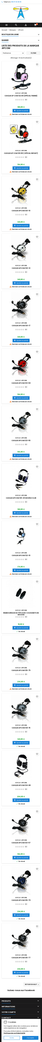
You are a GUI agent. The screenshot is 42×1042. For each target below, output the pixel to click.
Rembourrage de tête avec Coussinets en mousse (21, 614)
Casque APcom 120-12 (21, 268)
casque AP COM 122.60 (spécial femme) (21, 96)
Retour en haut (32, 984)
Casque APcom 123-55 (21, 440)
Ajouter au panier (21, 111)
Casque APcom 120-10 (21, 211)
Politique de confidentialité (14, 1033)
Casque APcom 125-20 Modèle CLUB (21, 498)
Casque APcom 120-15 (21, 728)
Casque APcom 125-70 (21, 900)
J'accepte (30, 1038)
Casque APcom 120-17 (21, 325)
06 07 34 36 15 (16, 2)
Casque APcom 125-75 (21, 670)
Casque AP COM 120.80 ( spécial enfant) (21, 153)
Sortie (12, 1038)
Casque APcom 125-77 (21, 958)
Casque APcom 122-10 (21, 555)
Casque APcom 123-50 (21, 383)
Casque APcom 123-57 (21, 843)
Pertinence (13, 53)
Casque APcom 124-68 (21, 785)
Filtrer (33, 53)
